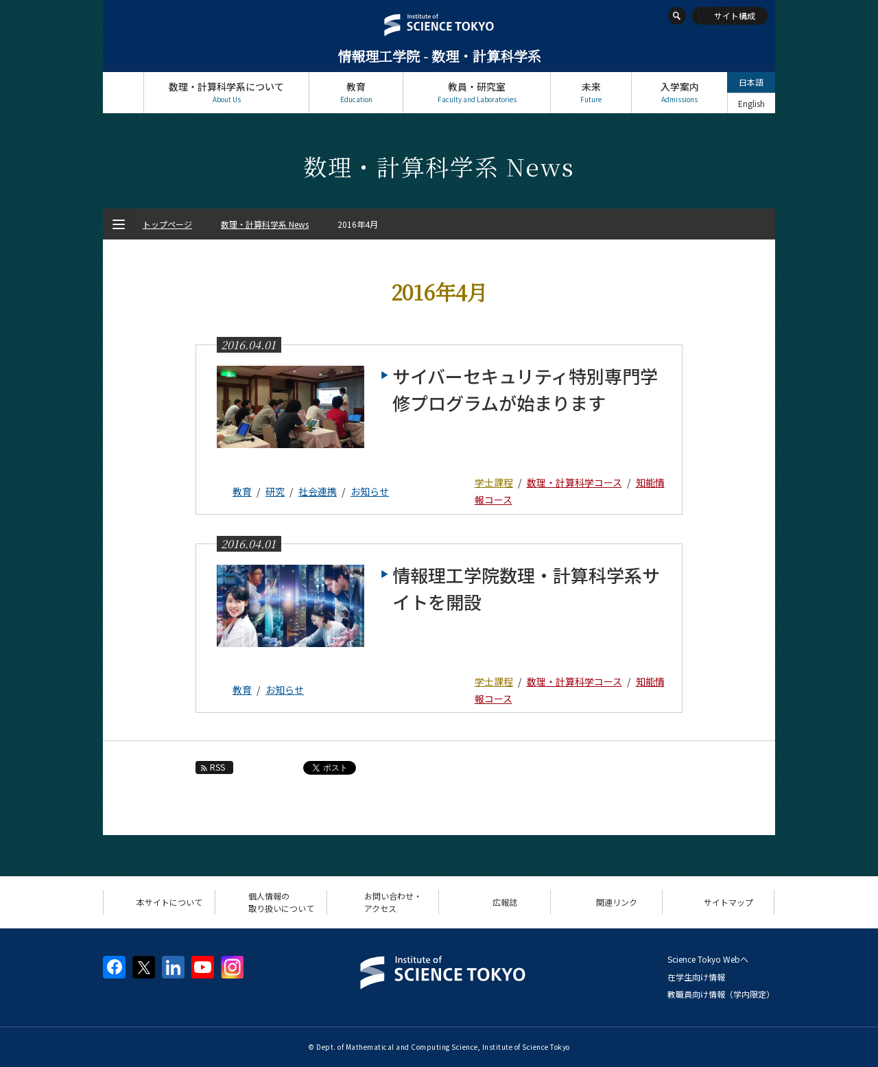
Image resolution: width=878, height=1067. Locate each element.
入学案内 (679, 92)
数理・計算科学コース (574, 482)
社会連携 (317, 491)
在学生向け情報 (696, 977)
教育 (356, 92)
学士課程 (494, 482)
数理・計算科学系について (226, 92)
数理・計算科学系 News (265, 224)
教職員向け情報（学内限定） (720, 994)
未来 (591, 92)
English (751, 103)
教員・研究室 (476, 92)
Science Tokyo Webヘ (707, 959)
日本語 (751, 82)
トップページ (123, 92)
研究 (275, 491)
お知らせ (370, 491)
